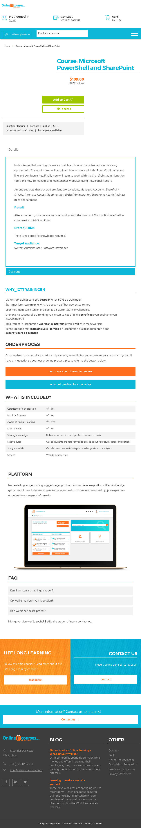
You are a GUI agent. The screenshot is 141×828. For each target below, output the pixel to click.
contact (106, 679)
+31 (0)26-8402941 (70, 20)
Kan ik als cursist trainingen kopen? (31, 590)
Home (7, 46)
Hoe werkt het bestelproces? (28, 610)
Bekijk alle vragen (55, 621)
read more (35, 679)
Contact (67, 17)
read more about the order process (70, 371)
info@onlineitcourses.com (26, 770)
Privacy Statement (120, 774)
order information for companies (70, 384)
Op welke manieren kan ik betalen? (31, 600)
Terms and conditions (122, 769)
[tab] (70, 149)
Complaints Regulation (123, 764)
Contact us (70, 719)
